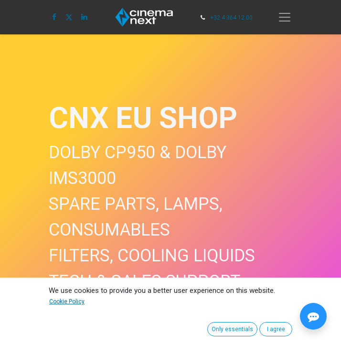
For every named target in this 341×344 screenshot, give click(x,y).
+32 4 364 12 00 (231, 17)
